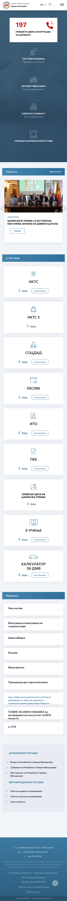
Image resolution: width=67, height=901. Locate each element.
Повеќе (17, 231)
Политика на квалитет (20, 873)
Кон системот (40, 291)
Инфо (25, 290)
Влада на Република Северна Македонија (31, 762)
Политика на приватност (45, 873)
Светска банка (17, 801)
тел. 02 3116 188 (32, 856)
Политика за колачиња (33, 877)
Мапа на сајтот (33, 892)
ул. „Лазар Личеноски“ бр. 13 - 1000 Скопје (32, 847)
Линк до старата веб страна (33, 882)
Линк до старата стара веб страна (33, 887)
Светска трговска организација (26, 796)
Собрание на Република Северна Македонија (33, 767)
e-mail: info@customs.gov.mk (33, 852)
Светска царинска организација (26, 791)
